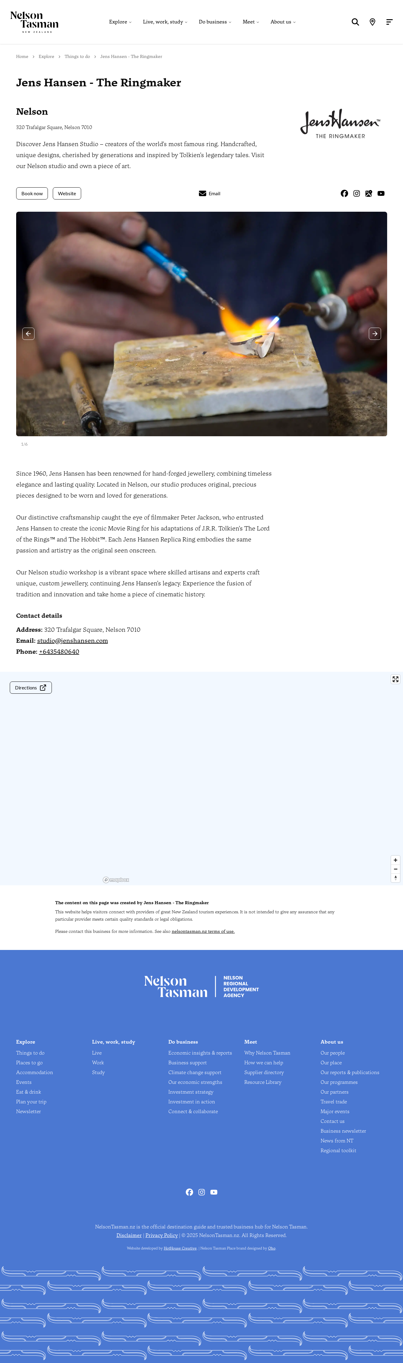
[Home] (29, 22)
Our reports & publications (350, 1072)
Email (209, 193)
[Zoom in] (395, 860)
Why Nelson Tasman (267, 1053)
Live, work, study (163, 22)
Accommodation (34, 1072)
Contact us (333, 1121)
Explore (118, 22)
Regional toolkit (338, 1150)
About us (281, 22)
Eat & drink (28, 1092)
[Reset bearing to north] (395, 877)
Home (22, 56)
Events (24, 1082)
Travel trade (334, 1102)
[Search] (355, 22)
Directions (31, 687)
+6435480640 (59, 651)
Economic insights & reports (200, 1053)
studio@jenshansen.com (72, 640)
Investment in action (191, 1102)
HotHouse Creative (180, 1248)
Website (67, 193)
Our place (331, 1063)
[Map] (372, 22)
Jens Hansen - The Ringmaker (131, 56)
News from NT (337, 1141)
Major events (335, 1111)
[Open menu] (389, 22)
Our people (333, 1053)
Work (98, 1063)
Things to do (77, 56)
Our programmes (339, 1082)
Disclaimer (129, 1235)
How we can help (263, 1063)
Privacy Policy (162, 1235)
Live (97, 1053)
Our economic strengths (195, 1082)
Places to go (29, 1063)
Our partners (335, 1092)
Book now (32, 193)
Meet (249, 22)
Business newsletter (343, 1131)
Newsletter (28, 1111)
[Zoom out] (395, 869)
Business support (187, 1063)
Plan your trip (31, 1102)
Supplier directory (264, 1072)
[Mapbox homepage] (116, 879)
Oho (271, 1248)
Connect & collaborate (193, 1111)
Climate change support (194, 1072)
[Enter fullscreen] (395, 679)
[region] (252, 778)
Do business (213, 22)
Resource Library (263, 1082)
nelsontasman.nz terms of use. (203, 931)
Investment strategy (191, 1092)
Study (98, 1072)
